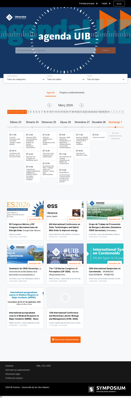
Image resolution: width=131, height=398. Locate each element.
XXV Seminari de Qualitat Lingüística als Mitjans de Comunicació (65, 160)
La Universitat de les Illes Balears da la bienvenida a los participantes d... (25, 272)
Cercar (105, 50)
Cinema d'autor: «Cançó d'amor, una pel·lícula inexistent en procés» (65, 178)
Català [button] (106, 3)
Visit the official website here (64, 272)
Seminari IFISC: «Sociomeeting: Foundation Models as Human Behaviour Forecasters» (31, 142)
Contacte (9, 366)
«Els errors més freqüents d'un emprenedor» (48, 155)
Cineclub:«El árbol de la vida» (81, 154)
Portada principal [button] (88, 3)
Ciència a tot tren (99, 137)
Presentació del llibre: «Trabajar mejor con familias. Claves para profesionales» (48, 170)
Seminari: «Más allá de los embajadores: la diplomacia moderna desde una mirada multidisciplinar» (65, 142)
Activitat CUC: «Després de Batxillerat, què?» (32, 158)
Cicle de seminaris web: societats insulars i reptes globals (15, 141)
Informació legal (12, 374)
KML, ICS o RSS (43, 366)
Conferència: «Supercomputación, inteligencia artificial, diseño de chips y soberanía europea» (33, 174)
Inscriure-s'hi (35, 219)
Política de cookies (14, 378)
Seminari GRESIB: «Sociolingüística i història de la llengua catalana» (82, 141)
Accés (119, 4)
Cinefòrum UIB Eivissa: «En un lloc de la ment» (15, 155)
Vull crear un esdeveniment (17, 370)
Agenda (50, 92)
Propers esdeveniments (71, 92)
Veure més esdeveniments (65, 339)
